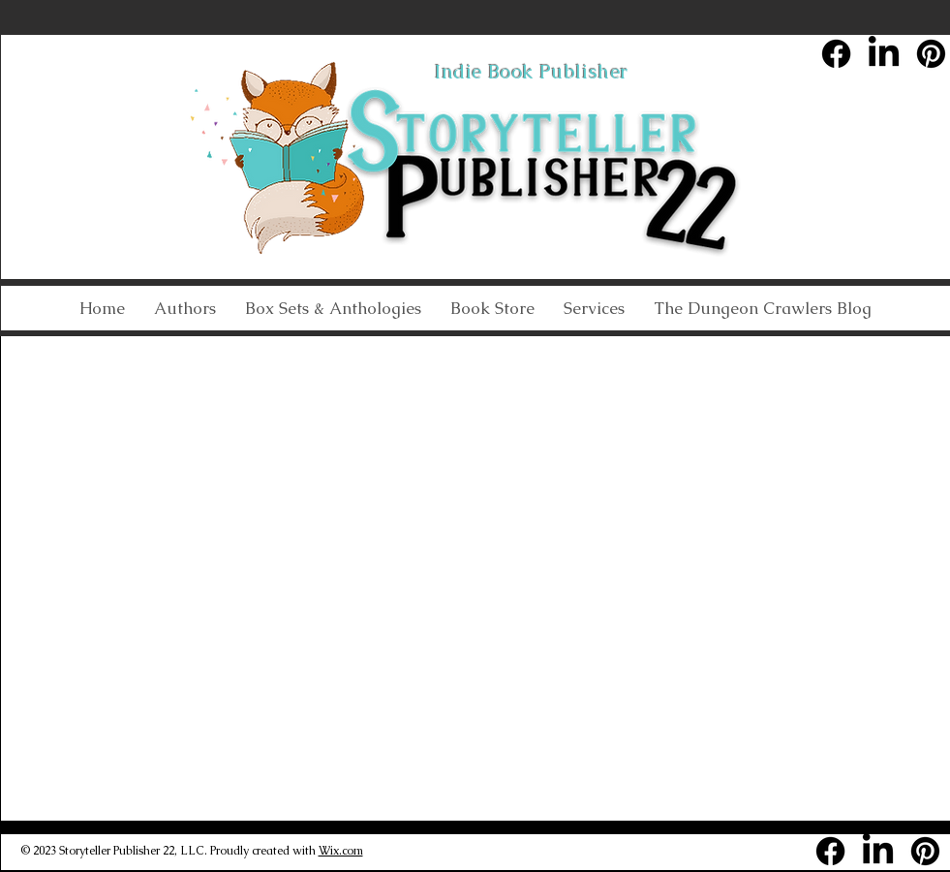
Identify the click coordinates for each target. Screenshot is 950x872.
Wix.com (341, 850)
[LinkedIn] (884, 54)
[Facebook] (836, 54)
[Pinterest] (931, 54)
